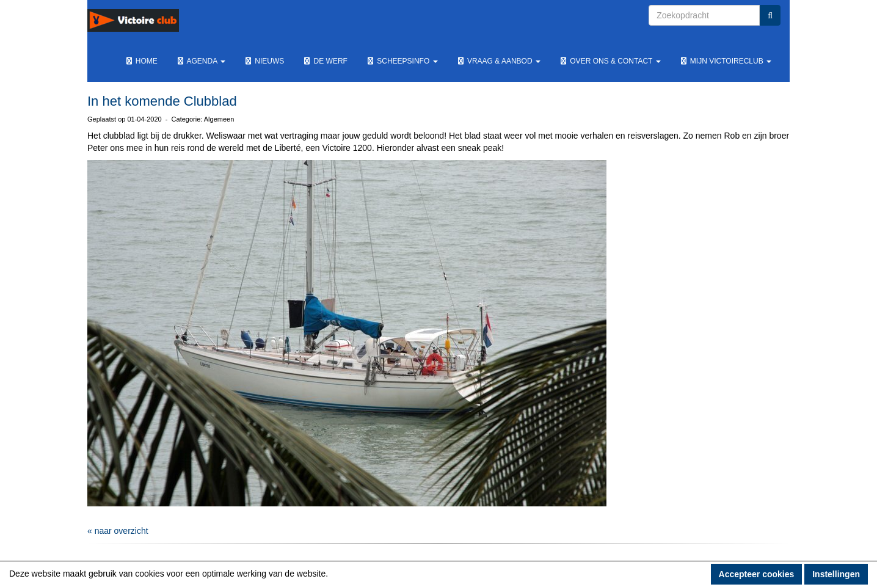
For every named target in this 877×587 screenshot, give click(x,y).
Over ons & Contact (610, 61)
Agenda (200, 61)
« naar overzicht (117, 531)
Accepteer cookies (757, 574)
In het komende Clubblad (162, 101)
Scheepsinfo (402, 61)
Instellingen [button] (836, 574)
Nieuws (264, 61)
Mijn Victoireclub (725, 61)
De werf (325, 61)
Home (141, 61)
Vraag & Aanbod (498, 61)
